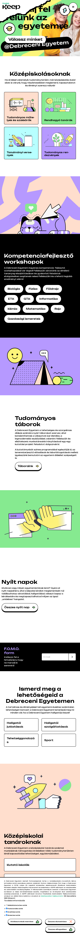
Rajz (57, 308)
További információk (14, 901)
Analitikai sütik (14, 912)
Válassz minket (25, 39)
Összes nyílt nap (16, 607)
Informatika (48, 298)
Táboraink (25, 466)
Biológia (14, 288)
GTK (27, 298)
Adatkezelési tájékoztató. (52, 896)
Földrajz (52, 288)
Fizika (33, 288)
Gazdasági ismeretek (24, 318)
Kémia (12, 308)
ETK (11, 298)
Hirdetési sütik (14, 915)
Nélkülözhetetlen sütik (17, 905)
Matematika (35, 308)
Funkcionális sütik (15, 908)
